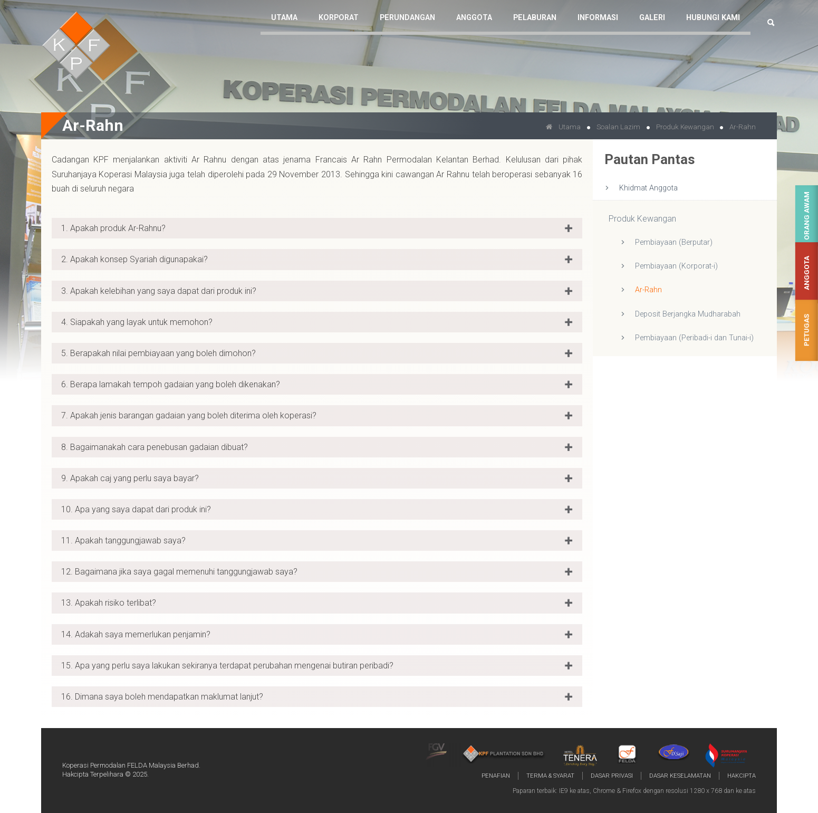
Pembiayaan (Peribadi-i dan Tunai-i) (694, 337)
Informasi (598, 17)
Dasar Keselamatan (680, 775)
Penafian (496, 775)
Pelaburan (534, 17)
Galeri (652, 17)
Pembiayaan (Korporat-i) (676, 266)
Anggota (807, 273)
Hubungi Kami (713, 17)
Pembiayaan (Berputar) (674, 242)
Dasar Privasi (612, 775)
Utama (284, 17)
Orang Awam (807, 216)
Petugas (807, 330)
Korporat (339, 17)
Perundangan (407, 17)
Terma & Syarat (550, 775)
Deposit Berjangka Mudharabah (687, 314)
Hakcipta (741, 775)
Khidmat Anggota (648, 188)
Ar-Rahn (648, 289)
